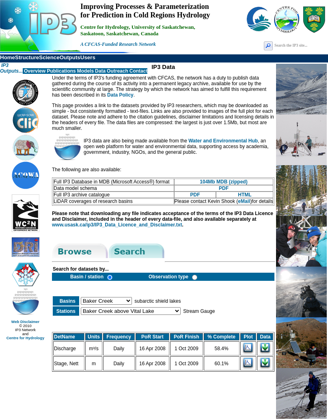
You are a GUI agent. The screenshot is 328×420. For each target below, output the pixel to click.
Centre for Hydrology (25, 338)
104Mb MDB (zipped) (223, 182)
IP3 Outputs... (11, 68)
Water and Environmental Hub (223, 141)
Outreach (117, 71)
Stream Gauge (198, 311)
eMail (244, 201)
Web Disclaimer (25, 322)
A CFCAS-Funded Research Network (118, 44)
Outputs (70, 57)
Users (87, 57)
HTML (244, 195)
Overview (34, 71)
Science (49, 57)
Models (85, 71)
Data (100, 71)
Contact (138, 71)
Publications (61, 71)
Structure (27, 57)
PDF (224, 188)
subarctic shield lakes (157, 301)
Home (7, 57)
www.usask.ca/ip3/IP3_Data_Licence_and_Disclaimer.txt (117, 225)
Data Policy (120, 95)
